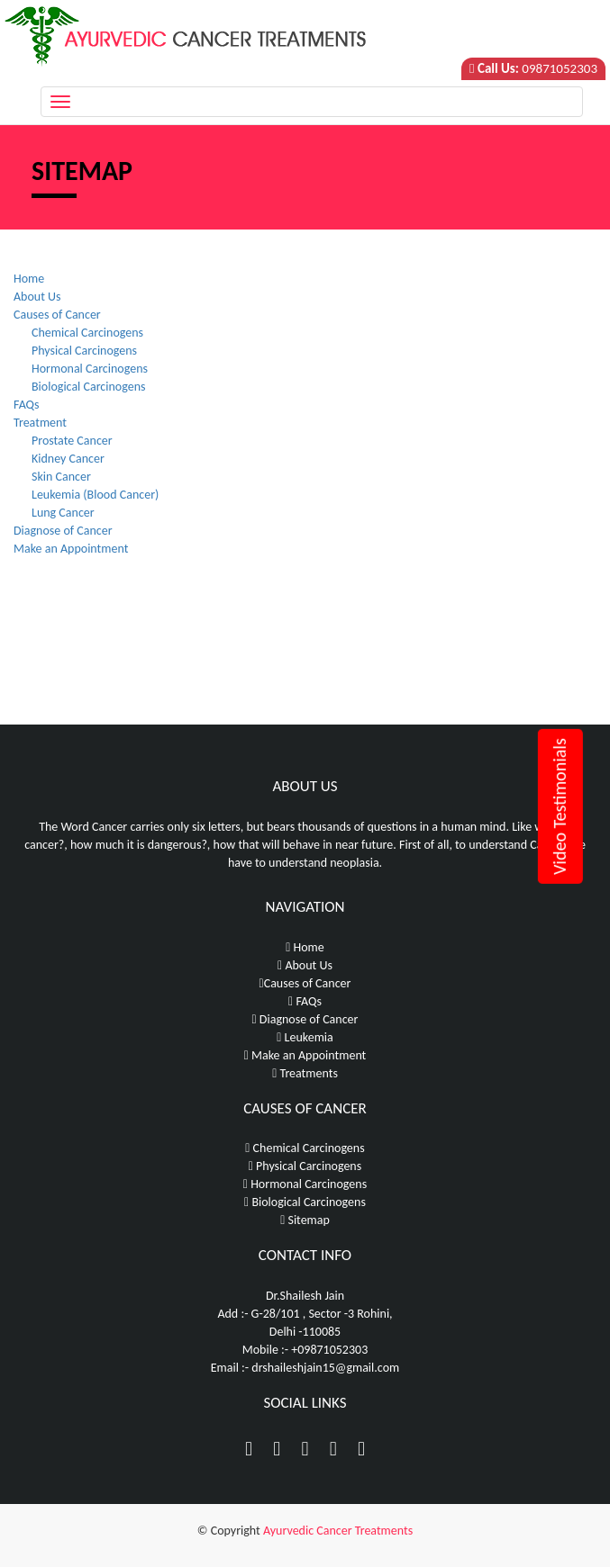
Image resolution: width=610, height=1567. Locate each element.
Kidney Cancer (68, 458)
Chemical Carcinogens (87, 332)
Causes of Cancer (57, 314)
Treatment (40, 422)
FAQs (27, 404)
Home (29, 278)
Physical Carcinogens (84, 350)
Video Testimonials (559, 806)
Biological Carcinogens (89, 386)
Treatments (305, 1073)
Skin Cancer (61, 476)
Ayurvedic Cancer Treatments (338, 1530)
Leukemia (304, 1037)
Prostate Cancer (72, 440)
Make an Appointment (71, 548)
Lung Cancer (63, 512)
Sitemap (305, 1220)
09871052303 (559, 68)
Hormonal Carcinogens (90, 368)
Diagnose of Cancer (63, 530)
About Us (37, 296)
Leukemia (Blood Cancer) (95, 494)
